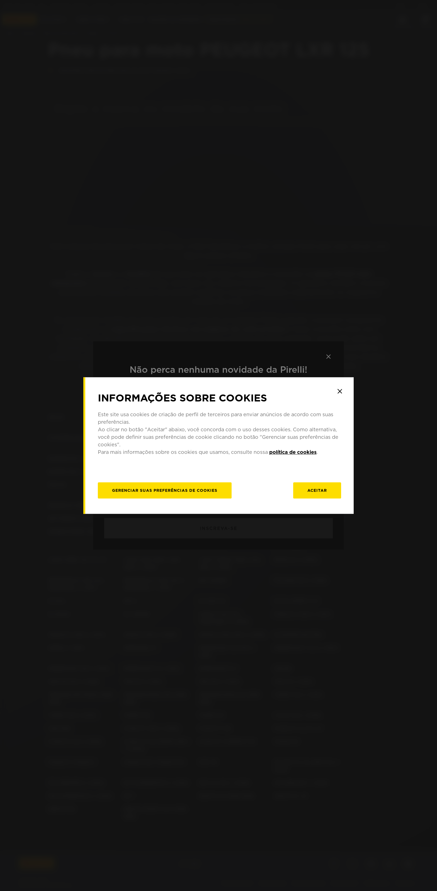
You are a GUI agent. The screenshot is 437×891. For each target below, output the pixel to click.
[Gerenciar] (165, 490)
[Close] (339, 391)
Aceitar (317, 490)
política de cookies (293, 452)
